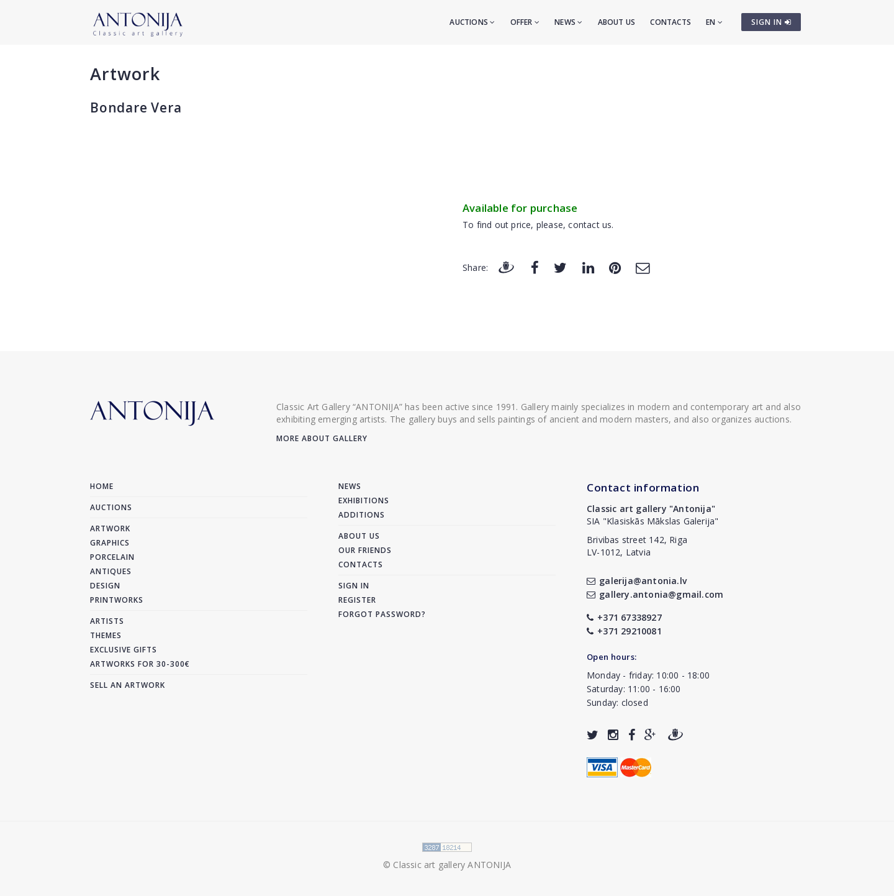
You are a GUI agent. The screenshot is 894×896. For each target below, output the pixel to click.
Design (105, 585)
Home (102, 486)
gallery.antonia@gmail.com (655, 594)
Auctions (472, 22)
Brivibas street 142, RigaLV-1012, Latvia (637, 546)
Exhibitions (363, 500)
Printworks (116, 600)
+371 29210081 (624, 631)
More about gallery (322, 438)
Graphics (110, 542)
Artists (107, 621)
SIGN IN (771, 22)
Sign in (353, 585)
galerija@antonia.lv (637, 581)
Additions (361, 515)
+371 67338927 (624, 617)
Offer (525, 22)
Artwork (125, 73)
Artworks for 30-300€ (140, 664)
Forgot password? (382, 614)
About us (617, 22)
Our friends (365, 550)
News (568, 22)
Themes (106, 635)
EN (714, 22)
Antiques (111, 571)
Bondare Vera (136, 107)
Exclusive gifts (123, 649)
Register (357, 600)
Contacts (670, 22)
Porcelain (112, 557)
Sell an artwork (127, 685)
